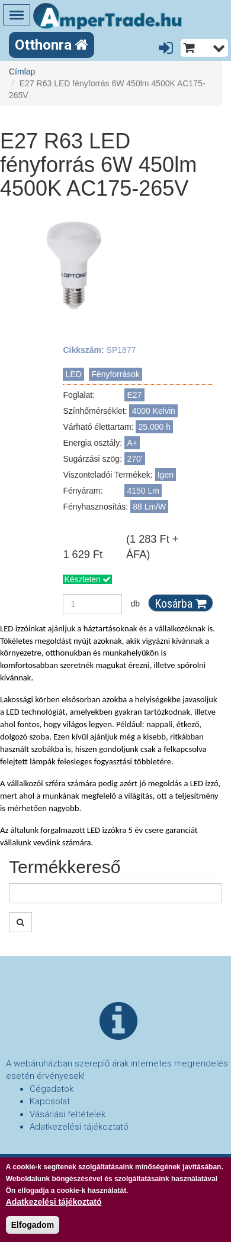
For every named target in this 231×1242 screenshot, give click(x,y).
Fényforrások (115, 374)
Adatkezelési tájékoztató (79, 1126)
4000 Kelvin (153, 411)
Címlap (22, 71)
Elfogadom (32, 1227)
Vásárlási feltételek (67, 1114)
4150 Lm (143, 490)
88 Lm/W (149, 506)
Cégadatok (51, 1089)
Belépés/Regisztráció (168, 48)
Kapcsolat (50, 1101)
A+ (132, 442)
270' (135, 458)
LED (74, 374)
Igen (166, 474)
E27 (134, 395)
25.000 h (155, 427)
